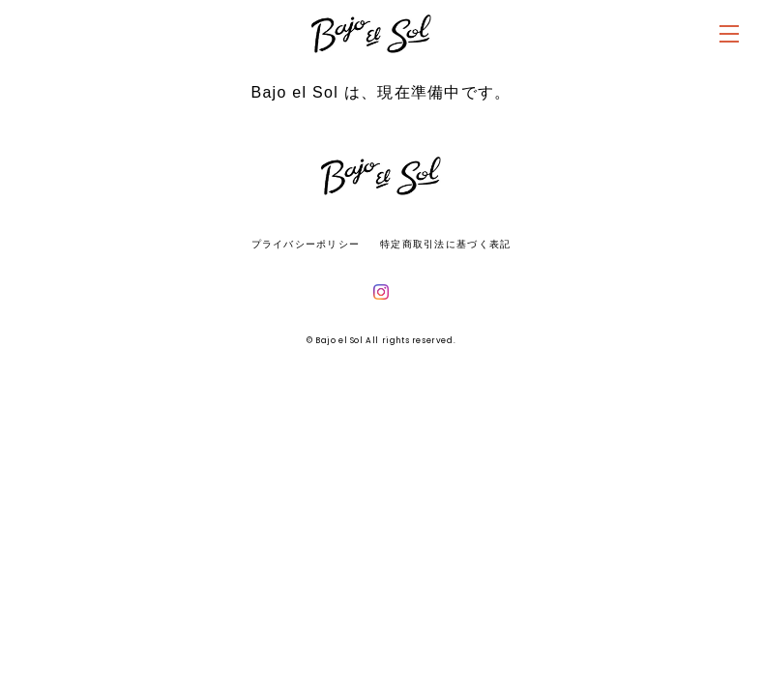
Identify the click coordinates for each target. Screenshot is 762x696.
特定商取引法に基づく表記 (445, 244)
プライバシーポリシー (306, 244)
